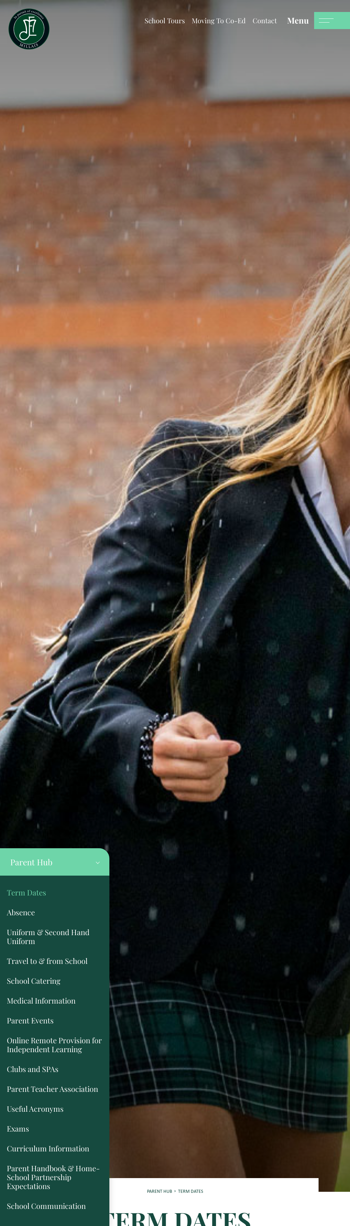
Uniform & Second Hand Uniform (48, 936)
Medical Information (41, 1000)
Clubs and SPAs (32, 1069)
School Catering (33, 981)
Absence (21, 912)
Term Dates (26, 892)
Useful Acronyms (35, 1109)
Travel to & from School (47, 961)
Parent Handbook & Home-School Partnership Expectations (53, 1177)
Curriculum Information (48, 1148)
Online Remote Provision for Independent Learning (54, 1044)
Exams (18, 1128)
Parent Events (30, 1020)
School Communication (46, 1206)
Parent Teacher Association (52, 1089)
